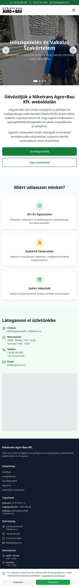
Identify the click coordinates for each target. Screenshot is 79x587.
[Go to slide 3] (42, 81)
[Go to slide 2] (39, 81)
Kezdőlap (6, 472)
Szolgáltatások (9, 476)
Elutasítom (18, 582)
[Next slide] (73, 50)
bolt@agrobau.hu (16, 365)
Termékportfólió (39, 151)
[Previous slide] (6, 50)
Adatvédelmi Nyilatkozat (13, 490)
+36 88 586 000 (15, 352)
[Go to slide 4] (45, 81)
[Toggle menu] (74, 10)
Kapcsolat (6, 485)
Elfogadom (53, 582)
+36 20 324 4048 (15, 356)
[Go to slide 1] (35, 81)
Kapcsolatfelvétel (39, 162)
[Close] (74, 582)
